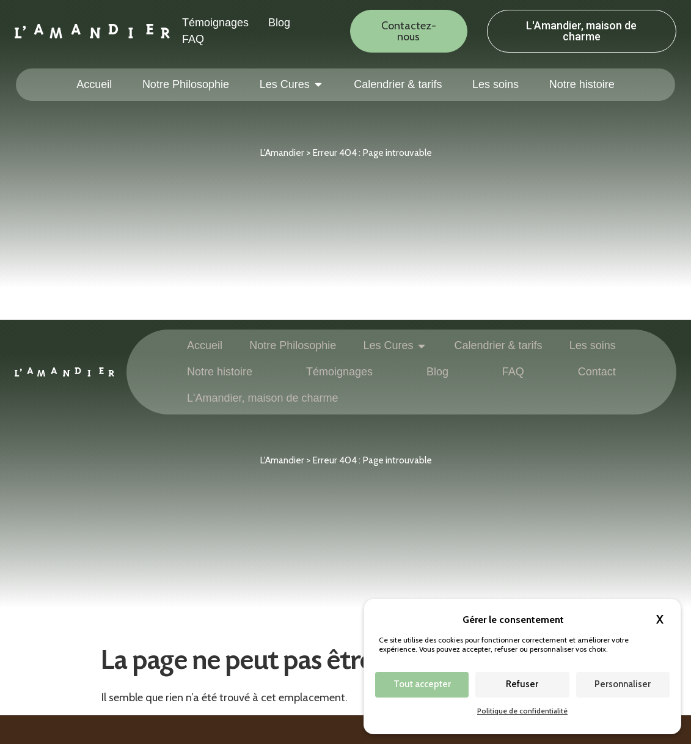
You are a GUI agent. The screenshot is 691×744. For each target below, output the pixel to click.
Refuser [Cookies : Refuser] (522, 684)
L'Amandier (282, 152)
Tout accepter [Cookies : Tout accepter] (422, 684)
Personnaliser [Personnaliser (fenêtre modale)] (622, 684)
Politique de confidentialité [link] (522, 710)
